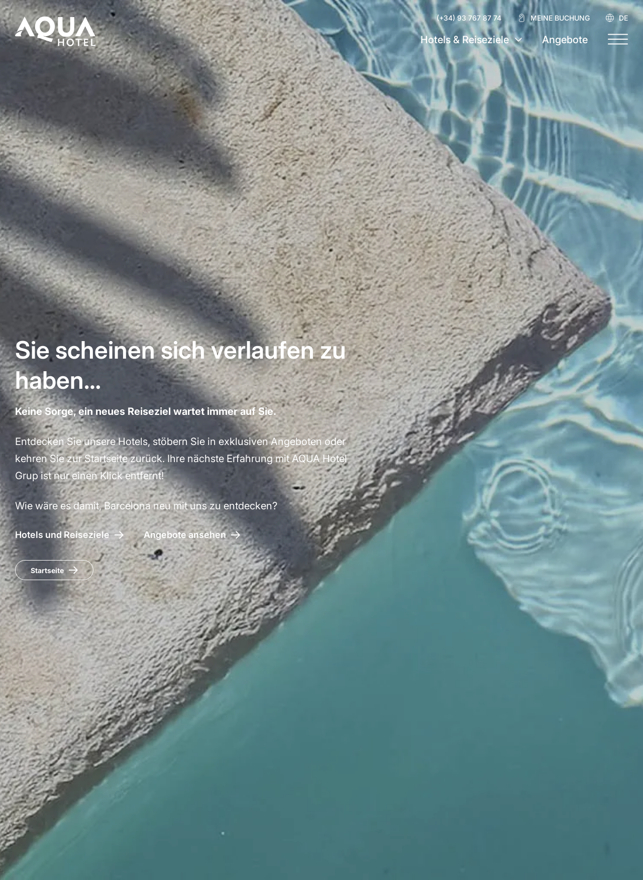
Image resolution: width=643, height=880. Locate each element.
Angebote (565, 40)
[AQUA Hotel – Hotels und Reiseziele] (69, 534)
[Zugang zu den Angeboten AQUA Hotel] (192, 534)
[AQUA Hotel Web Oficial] (55, 31)
